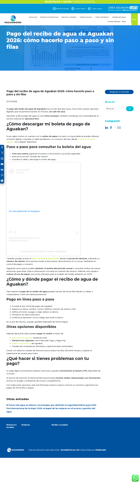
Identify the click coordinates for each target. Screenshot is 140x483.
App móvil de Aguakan (22, 338)
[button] (130, 108)
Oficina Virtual (135, 18)
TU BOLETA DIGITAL (70, 1)
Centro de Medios (102, 17)
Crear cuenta (26, 449)
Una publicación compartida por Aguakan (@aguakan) (43, 251)
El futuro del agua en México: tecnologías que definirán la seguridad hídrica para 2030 (51, 405)
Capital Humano (86, 17)
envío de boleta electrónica (45, 258)
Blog (124, 21)
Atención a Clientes (69, 17)
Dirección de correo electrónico (68, 452)
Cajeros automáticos (21, 343)
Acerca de (33, 17)
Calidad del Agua (119, 17)
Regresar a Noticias (119, 92)
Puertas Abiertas (114, 21)
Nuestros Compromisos (49, 17)
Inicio (23, 430)
